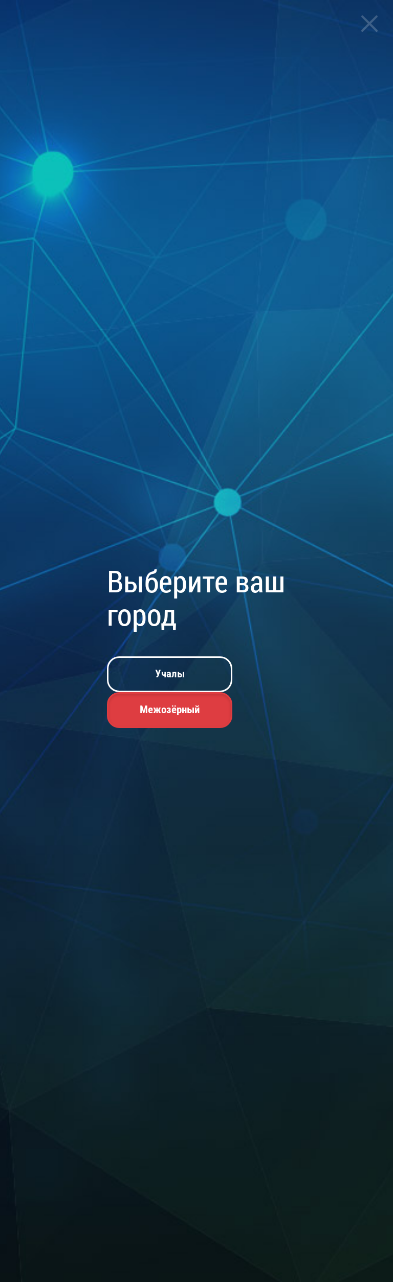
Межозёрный (170, 709)
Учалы (170, 674)
